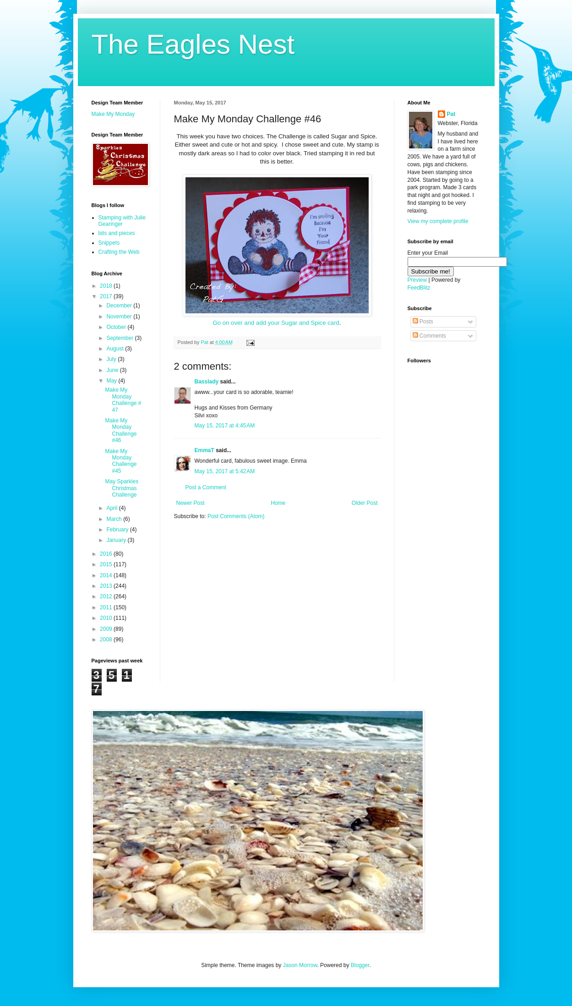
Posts (423, 321)
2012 (107, 596)
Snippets (109, 243)
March (114, 519)
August (115, 348)
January (116, 540)
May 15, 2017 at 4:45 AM (225, 425)
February (118, 529)
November (119, 316)
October (116, 327)
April (112, 508)
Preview (417, 280)
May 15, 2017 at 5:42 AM (225, 471)
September (120, 338)
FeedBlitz (419, 287)
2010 (107, 618)
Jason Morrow (300, 965)
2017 (107, 296)
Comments (429, 336)
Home (278, 503)
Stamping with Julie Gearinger (122, 220)
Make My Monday (113, 114)
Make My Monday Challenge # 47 (123, 400)
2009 (107, 629)
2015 (107, 564)
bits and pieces (116, 233)
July (112, 359)
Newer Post (190, 503)
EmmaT (204, 450)
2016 (107, 554)
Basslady (207, 381)
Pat (451, 114)
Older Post (365, 503)
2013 (107, 586)
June (113, 370)
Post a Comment (205, 487)
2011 (107, 607)
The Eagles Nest (193, 44)
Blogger (360, 965)
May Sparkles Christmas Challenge (121, 488)
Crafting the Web (119, 252)
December (119, 305)
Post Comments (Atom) (236, 516)
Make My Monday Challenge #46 (120, 430)
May (112, 380)
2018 (107, 286)
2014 (107, 575)
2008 (107, 639)
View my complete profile (438, 221)
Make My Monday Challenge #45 (120, 461)
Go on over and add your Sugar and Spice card (275, 322)
